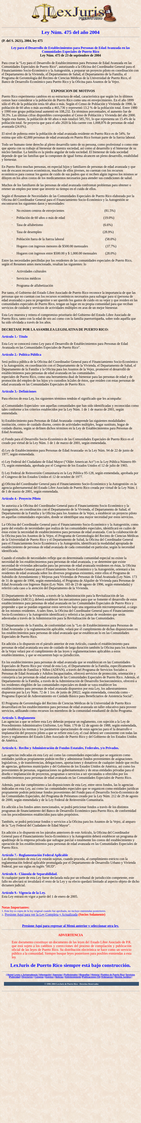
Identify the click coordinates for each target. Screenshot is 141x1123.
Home (10, 975)
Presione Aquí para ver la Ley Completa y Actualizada (41, 914)
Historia (95, 975)
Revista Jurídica (123, 977)
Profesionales (71, 975)
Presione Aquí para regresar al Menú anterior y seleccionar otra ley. (70, 926)
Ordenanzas (107, 977)
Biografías (84, 975)
